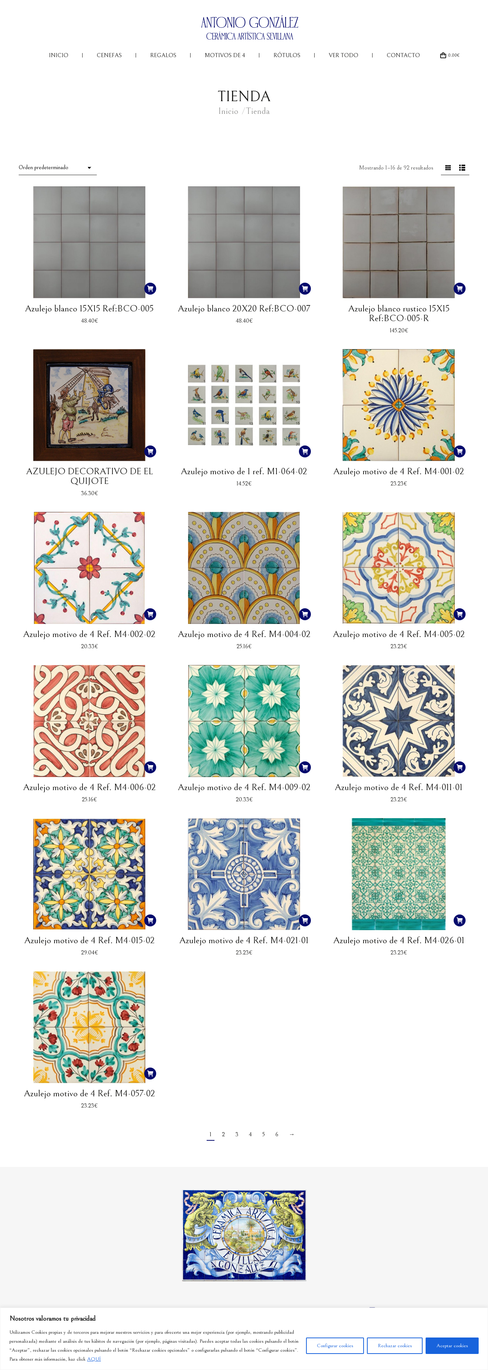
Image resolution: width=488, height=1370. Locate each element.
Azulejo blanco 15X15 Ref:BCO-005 (89, 308)
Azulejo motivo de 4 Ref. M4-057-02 (89, 1093)
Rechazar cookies (395, 1346)
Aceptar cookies (452, 1346)
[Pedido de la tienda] (58, 168)
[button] (150, 289)
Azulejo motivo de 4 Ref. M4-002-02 (89, 634)
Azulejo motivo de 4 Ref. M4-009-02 (244, 787)
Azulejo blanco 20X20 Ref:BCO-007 (244, 308)
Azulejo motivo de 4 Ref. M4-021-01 (244, 940)
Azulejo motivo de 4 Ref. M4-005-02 (399, 634)
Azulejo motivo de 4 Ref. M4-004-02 (244, 634)
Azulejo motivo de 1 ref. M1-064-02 (244, 471)
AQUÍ (94, 1359)
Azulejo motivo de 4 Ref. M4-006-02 (89, 787)
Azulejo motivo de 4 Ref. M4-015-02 (89, 940)
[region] (244, 1339)
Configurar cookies (335, 1346)
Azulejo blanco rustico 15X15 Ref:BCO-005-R (399, 313)
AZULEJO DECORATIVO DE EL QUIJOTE (89, 476)
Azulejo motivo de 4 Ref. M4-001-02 (398, 471)
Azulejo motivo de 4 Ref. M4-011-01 (399, 787)
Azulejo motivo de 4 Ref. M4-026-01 (398, 940)
